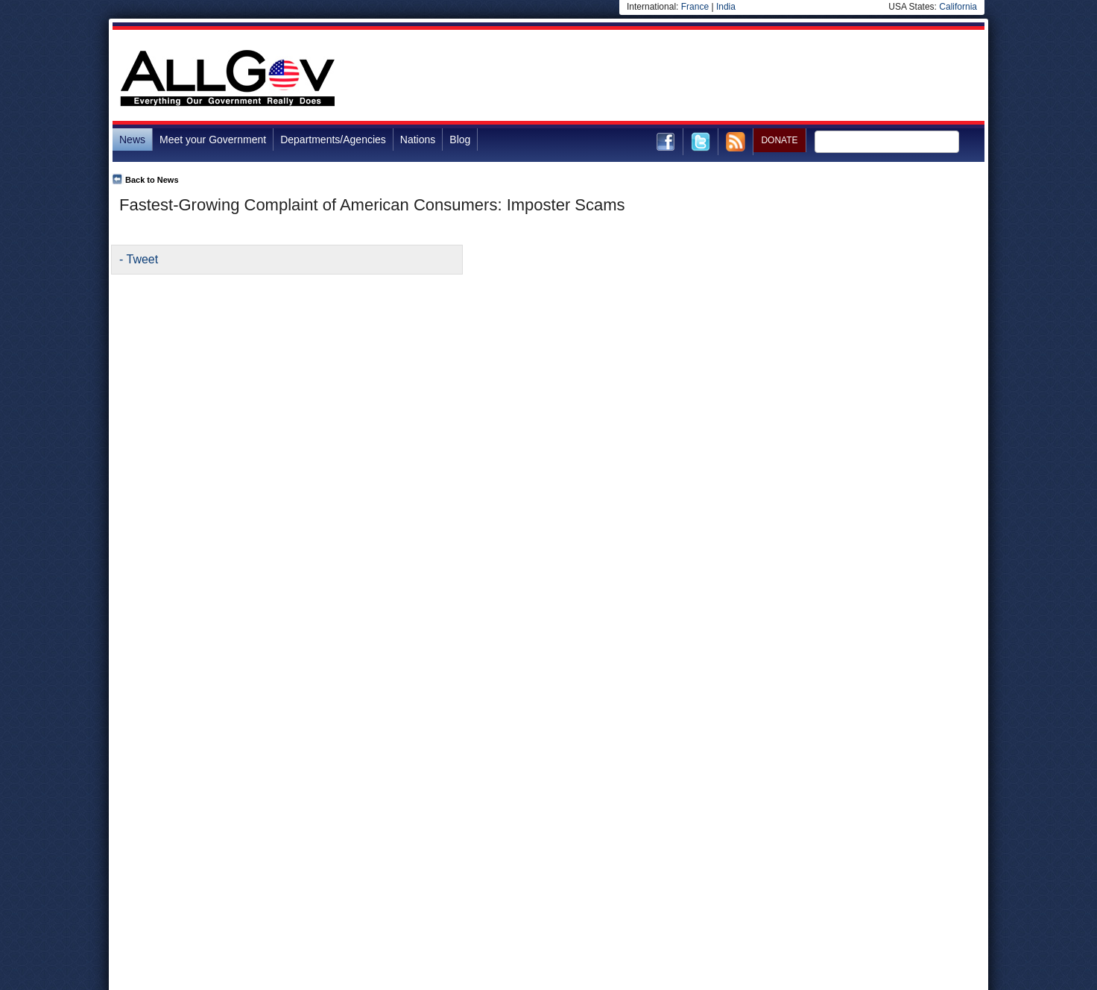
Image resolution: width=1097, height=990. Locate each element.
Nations (417, 139)
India (726, 6)
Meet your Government (212, 139)
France (695, 6)
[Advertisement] (713, 77)
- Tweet (138, 259)
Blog (459, 139)
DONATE (779, 140)
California (958, 6)
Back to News (152, 179)
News (132, 139)
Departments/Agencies (333, 139)
